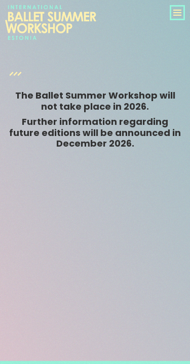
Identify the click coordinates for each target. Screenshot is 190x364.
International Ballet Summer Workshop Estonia (50, 34)
